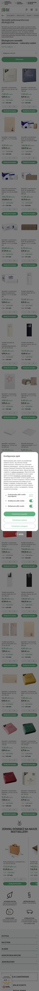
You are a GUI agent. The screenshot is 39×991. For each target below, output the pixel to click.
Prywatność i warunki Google (22, 476)
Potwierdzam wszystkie (19, 514)
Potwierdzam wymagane (19, 526)
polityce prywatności (18, 472)
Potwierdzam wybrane (19, 520)
